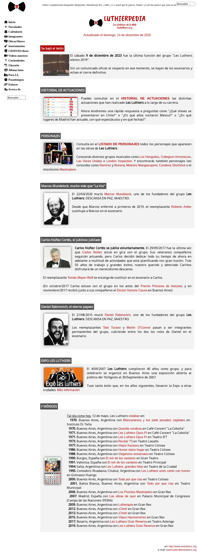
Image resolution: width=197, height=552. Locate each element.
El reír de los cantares (121, 458)
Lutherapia (125, 504)
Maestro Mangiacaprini (141, 165)
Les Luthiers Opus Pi (132, 432)
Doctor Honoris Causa (132, 290)
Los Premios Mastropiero (135, 492)
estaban (134, 416)
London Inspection (119, 161)
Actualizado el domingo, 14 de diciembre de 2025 (117, 35)
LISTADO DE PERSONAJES (118, 144)
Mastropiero (68, 169)
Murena (119, 165)
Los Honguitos (149, 156)
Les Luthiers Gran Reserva (128, 521)
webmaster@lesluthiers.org (181, 549)
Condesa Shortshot (172, 165)
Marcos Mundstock (117, 194)
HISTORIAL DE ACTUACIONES (145, 98)
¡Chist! (122, 509)
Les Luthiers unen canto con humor (165, 470)
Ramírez (105, 165)
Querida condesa (130, 428)
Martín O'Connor (139, 327)
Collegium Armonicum (176, 156)
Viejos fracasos (128, 445)
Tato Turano (112, 327)
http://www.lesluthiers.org (182, 546)
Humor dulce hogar (131, 449)
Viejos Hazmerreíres (132, 517)
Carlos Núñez (92, 252)
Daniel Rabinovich (117, 315)
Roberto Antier (181, 206)
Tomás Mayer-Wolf (80, 277)
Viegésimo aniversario (133, 454)
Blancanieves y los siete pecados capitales (154, 420)
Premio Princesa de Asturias (161, 286)
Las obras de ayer (122, 496)
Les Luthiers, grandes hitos (124, 466)
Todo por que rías (130, 479)
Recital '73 (125, 441)
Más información (68, 390)
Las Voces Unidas (89, 161)
